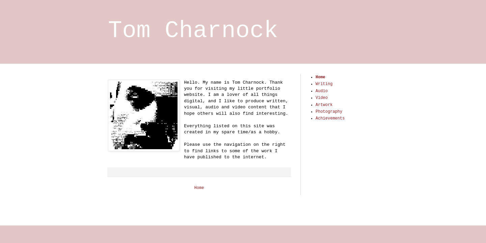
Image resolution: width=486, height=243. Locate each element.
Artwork (324, 105)
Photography (329, 111)
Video (322, 98)
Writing (324, 84)
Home (199, 188)
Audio (322, 91)
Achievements (330, 118)
